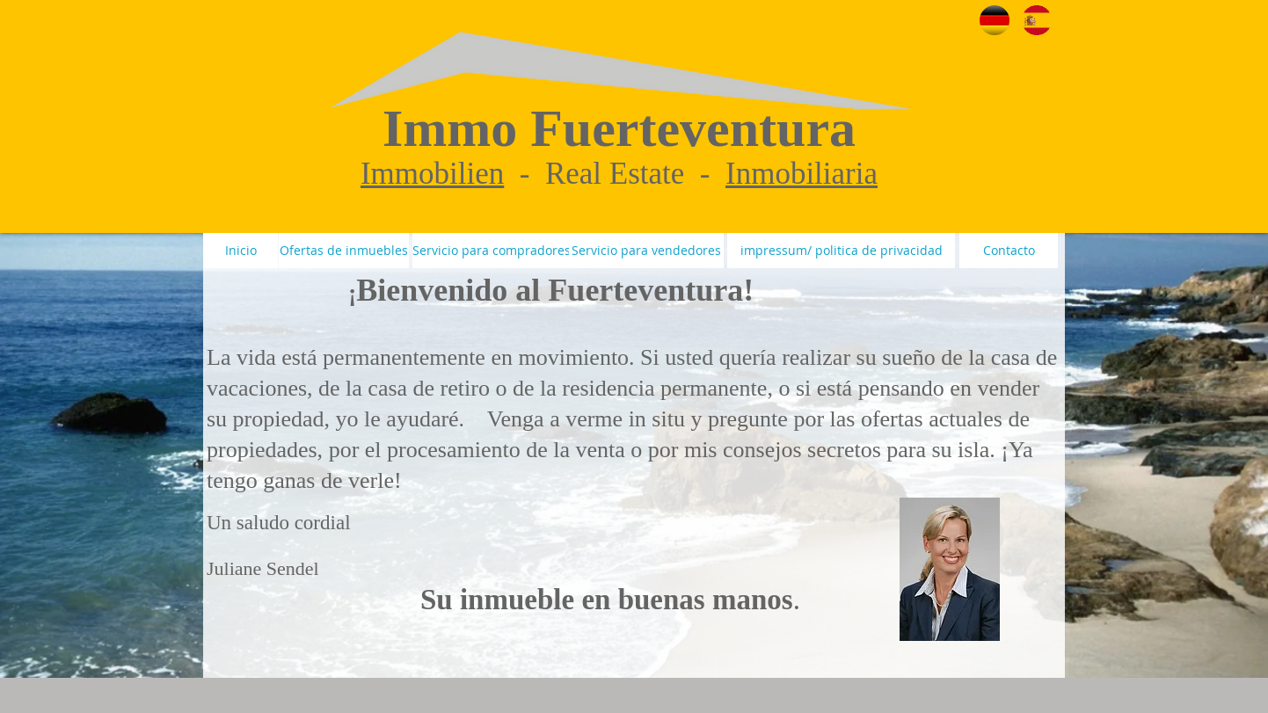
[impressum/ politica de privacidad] (841, 250)
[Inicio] (240, 250)
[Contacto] (1008, 250)
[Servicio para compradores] (491, 250)
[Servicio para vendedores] (646, 250)
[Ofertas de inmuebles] (344, 250)
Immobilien (432, 173)
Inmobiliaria (801, 173)
